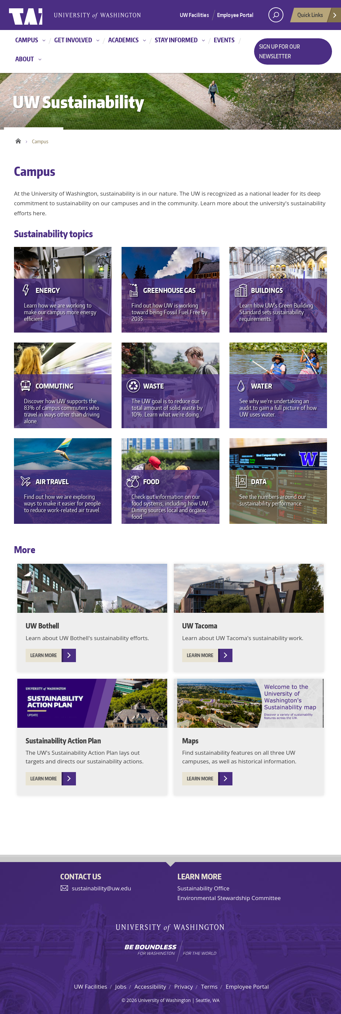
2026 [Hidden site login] (132, 1000)
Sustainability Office (203, 888)
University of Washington (36, 15)
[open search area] (275, 14)
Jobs (120, 986)
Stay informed (176, 40)
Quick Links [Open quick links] (317, 16)
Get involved (73, 40)
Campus (26, 40)
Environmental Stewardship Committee (229, 898)
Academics (123, 40)
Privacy (183, 986)
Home (18, 140)
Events (224, 40)
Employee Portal (235, 15)
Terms (209, 986)
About (24, 59)
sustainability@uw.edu (101, 888)
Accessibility (150, 986)
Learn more (43, 655)
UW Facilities (194, 15)
